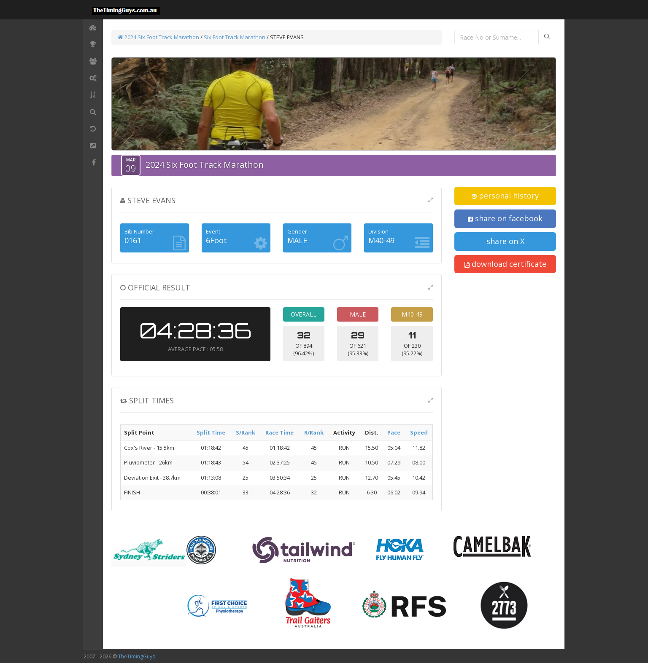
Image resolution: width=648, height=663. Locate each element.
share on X (505, 241)
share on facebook (505, 218)
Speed (419, 432)
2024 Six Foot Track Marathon (158, 37)
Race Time (279, 432)
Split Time (211, 432)
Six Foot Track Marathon (234, 37)
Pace (393, 432)
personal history (505, 196)
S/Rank (245, 432)
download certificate (505, 264)
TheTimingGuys (136, 656)
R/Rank (314, 432)
